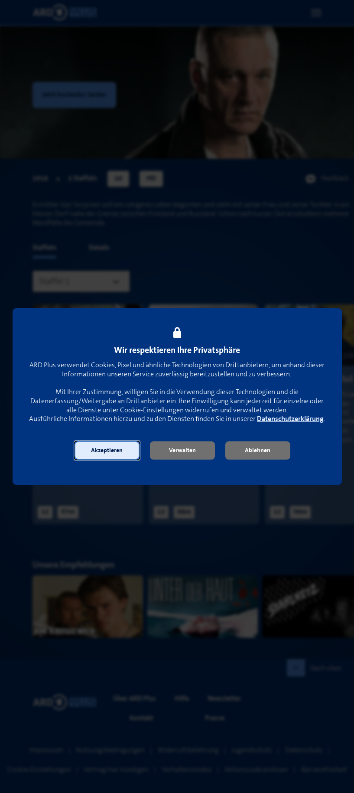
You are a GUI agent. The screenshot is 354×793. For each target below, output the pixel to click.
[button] (107, 450)
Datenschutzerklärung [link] (290, 419)
